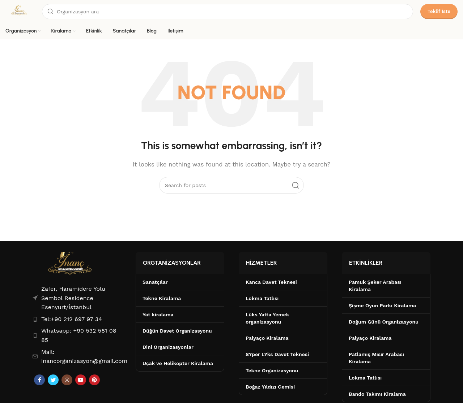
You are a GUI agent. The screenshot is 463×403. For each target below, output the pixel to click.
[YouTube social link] (80, 379)
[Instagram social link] (66, 379)
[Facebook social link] (39, 379)
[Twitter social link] (53, 379)
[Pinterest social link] (94, 379)
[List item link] (77, 319)
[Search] (227, 11)
